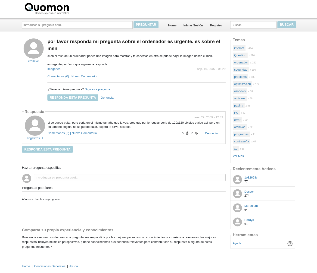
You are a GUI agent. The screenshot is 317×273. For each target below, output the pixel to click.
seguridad (240, 69)
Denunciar (108, 97)
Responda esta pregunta (73, 97)
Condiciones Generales (49, 266)
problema (240, 76)
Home (172, 25)
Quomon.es (61, 8)
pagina (238, 105)
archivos (239, 127)
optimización (242, 84)
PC (236, 112)
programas (241, 134)
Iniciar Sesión (193, 25)
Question (240, 55)
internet (239, 48)
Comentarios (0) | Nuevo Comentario (71, 76)
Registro (216, 25)
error (237, 120)
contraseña (241, 141)
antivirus (239, 98)
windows (240, 91)
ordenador (241, 62)
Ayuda (237, 243)
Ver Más (238, 156)
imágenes (53, 69)
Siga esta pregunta (97, 89)
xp (235, 148)
